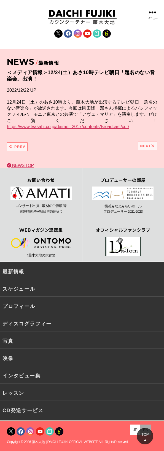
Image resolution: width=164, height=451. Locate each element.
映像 (8, 358)
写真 (8, 341)
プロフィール (18, 306)
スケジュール (18, 289)
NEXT (147, 146)
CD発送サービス (22, 410)
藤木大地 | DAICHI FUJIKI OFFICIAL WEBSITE (65, 442)
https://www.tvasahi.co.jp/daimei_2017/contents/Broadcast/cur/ (68, 126)
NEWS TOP (20, 165)
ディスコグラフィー (27, 323)
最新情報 (13, 271)
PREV (17, 147)
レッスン (13, 393)
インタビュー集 (21, 376)
